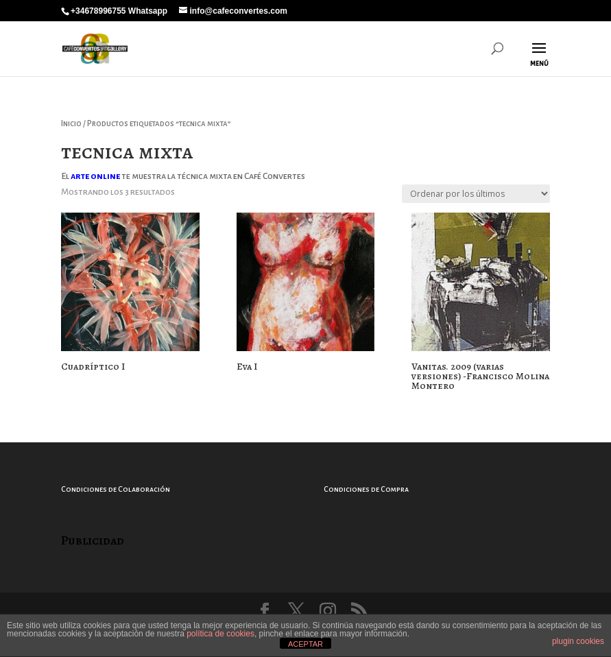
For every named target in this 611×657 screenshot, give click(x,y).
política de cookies (220, 633)
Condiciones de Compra (366, 489)
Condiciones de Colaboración (115, 489)
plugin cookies (578, 641)
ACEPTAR (305, 644)
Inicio (71, 123)
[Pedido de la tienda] (476, 193)
